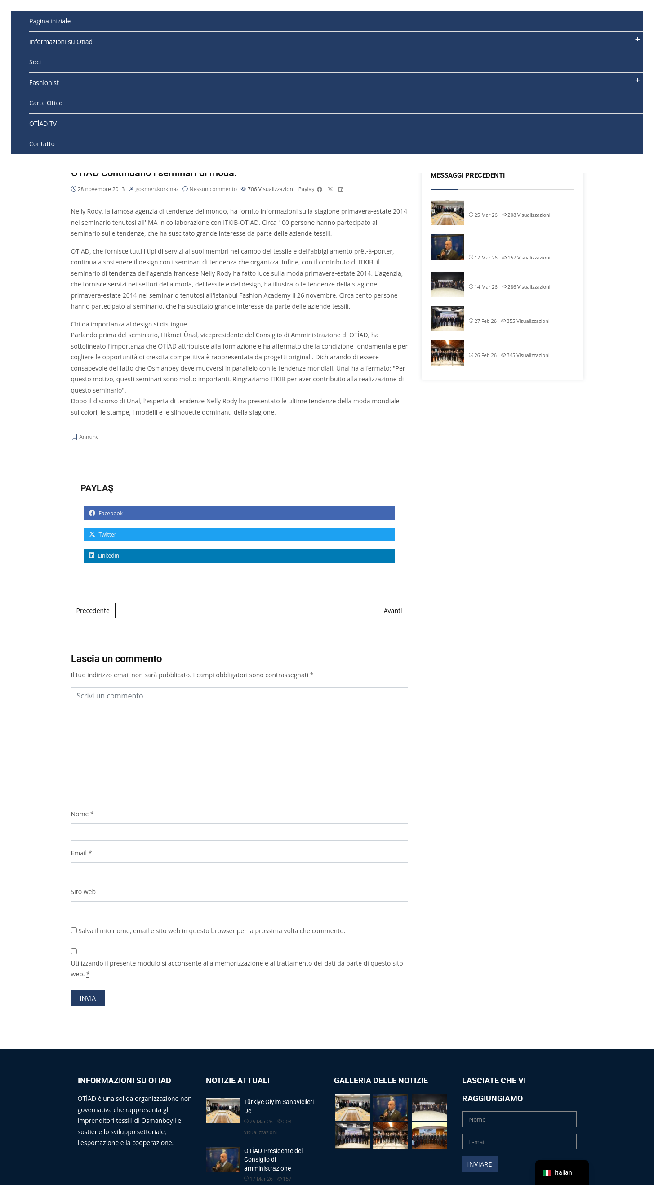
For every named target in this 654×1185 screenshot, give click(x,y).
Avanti (393, 610)
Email (79, 853)
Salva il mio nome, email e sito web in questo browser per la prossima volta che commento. (211, 930)
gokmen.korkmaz (157, 189)
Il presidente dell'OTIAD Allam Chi (514, 310)
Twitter (102, 534)
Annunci (89, 437)
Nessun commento (213, 189)
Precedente (93, 610)
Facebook (106, 513)
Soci (35, 62)
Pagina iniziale (50, 21)
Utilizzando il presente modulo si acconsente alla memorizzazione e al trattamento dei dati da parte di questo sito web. (237, 969)
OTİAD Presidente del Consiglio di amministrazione (515, 243)
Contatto (42, 143)
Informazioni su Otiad (61, 41)
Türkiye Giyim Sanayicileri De (508, 204)
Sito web (83, 891)
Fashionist (44, 82)
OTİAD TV (43, 123)
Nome (80, 813)
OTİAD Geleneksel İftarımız (506, 276)
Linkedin (104, 555)
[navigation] (562, 1172)
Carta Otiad (45, 102)
